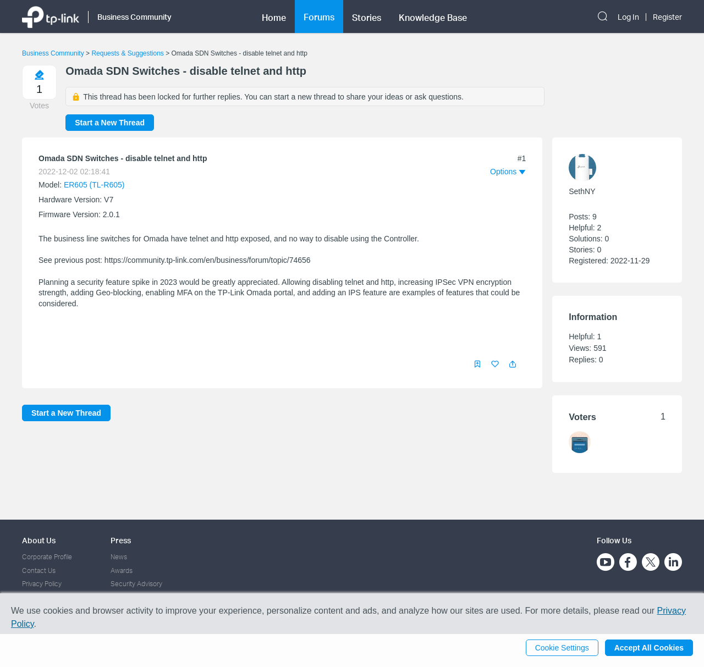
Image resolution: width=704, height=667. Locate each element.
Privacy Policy (42, 584)
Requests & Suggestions (127, 53)
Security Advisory (136, 584)
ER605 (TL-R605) (94, 184)
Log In (628, 17)
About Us (39, 540)
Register (667, 17)
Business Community (53, 53)
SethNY (582, 191)
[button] (512, 364)
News (119, 557)
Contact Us (39, 570)
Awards (122, 570)
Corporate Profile (47, 557)
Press (121, 540)
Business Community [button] (134, 16)
